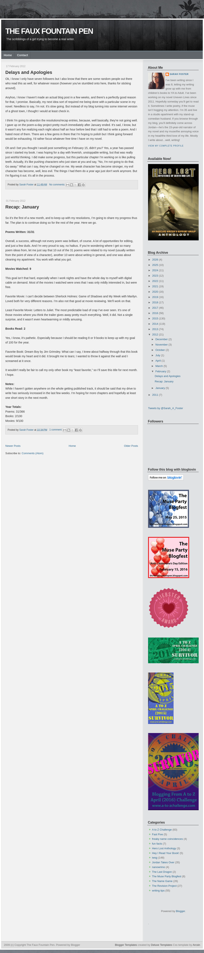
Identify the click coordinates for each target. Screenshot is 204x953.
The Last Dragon (162, 871)
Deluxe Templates (161, 944)
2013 (155, 329)
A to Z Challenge (162, 829)
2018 (155, 302)
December (161, 339)
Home (8, 55)
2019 (155, 297)
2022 (155, 281)
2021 (155, 286)
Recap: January (22, 206)
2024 (155, 270)
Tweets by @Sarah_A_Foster (165, 408)
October (160, 349)
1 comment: (56, 429)
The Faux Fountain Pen (49, 31)
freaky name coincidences (167, 838)
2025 (155, 264)
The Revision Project (164, 885)
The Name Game (162, 881)
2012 (155, 334)
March (159, 366)
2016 (155, 313)
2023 (155, 275)
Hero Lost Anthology (164, 848)
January (160, 388)
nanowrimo (158, 867)
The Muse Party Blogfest (166, 876)
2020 (155, 291)
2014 (155, 323)
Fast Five (157, 834)
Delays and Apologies (28, 72)
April (158, 360)
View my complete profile (166, 146)
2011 (155, 394)
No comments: (57, 184)
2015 (155, 318)
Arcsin (196, 944)
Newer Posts (13, 445)
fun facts (157, 843)
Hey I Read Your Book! (165, 853)
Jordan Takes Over (163, 862)
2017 (155, 307)
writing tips (158, 890)
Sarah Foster (179, 74)
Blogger (180, 911)
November (161, 344)
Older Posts (131, 445)
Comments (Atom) (32, 453)
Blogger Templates (126, 944)
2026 (155, 259)
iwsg (154, 857)
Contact (22, 55)
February (160, 371)
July (157, 355)
